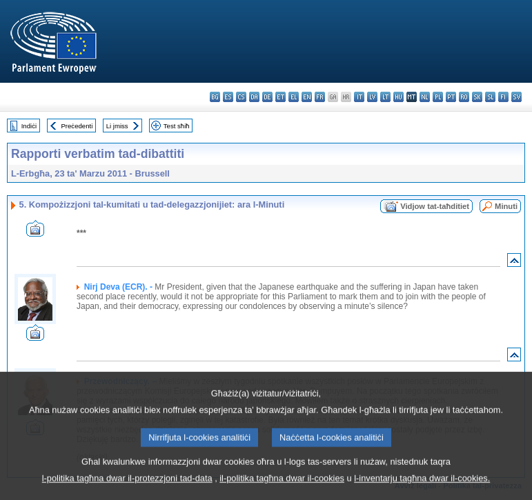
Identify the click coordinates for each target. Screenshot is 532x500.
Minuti (506, 206)
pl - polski (438, 97)
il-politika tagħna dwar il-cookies (281, 490)
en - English (307, 97)
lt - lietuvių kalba (385, 97)
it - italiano (359, 97)
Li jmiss (117, 126)
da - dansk (254, 97)
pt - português (451, 97)
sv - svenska (516, 97)
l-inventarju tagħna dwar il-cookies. (422, 490)
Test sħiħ (177, 126)
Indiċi (29, 126)
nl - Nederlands (425, 97)
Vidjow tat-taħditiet (434, 206)
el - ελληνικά (293, 97)
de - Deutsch (267, 97)
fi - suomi (503, 97)
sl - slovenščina (490, 97)
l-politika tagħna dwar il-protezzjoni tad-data (127, 490)
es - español (228, 97)
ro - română (464, 97)
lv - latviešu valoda (372, 97)
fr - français (320, 97)
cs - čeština (241, 97)
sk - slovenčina (477, 97)
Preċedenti (76, 126)
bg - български (215, 97)
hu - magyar (398, 97)
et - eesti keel (280, 97)
